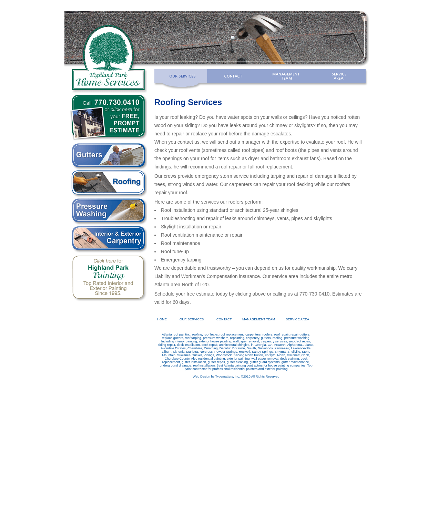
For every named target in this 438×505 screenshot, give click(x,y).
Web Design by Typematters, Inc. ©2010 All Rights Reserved (236, 376)
